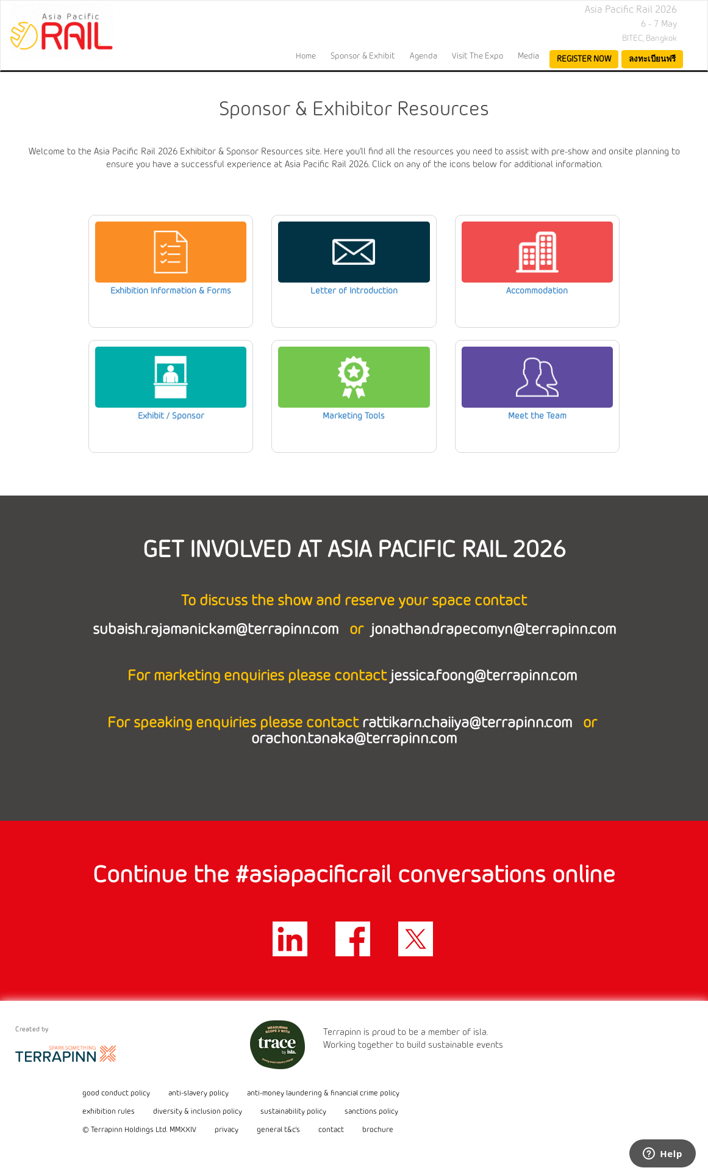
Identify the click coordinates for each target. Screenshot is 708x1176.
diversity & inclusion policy (197, 1112)
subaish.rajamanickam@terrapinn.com (217, 630)
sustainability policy (293, 1112)
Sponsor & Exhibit (363, 56)
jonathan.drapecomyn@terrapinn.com (493, 630)
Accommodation (537, 291)
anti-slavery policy (198, 1093)
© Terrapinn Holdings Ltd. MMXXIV (139, 1130)
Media (528, 56)
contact (331, 1130)
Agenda (423, 56)
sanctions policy (371, 1112)
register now (584, 59)
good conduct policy (116, 1093)
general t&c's (278, 1130)
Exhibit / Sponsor (171, 416)
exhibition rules (108, 1112)
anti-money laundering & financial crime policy (323, 1093)
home (306, 56)
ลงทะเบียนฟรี (652, 59)
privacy (226, 1130)
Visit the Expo (477, 56)
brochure (377, 1130)
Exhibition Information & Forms (170, 291)
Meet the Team (537, 416)
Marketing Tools (354, 416)
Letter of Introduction (354, 291)
